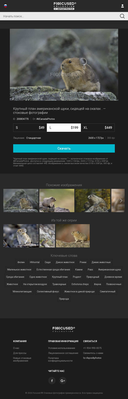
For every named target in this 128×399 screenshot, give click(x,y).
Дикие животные (101, 262)
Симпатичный (107, 291)
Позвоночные (113, 284)
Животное (12, 284)
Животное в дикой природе (79, 291)
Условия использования (61, 348)
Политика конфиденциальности (60, 359)
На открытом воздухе (35, 284)
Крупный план (60, 277)
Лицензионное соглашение (63, 353)
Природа (64, 299)
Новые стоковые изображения (22, 359)
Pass (90, 269)
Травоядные (59, 284)
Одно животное (38, 277)
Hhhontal (35, 262)
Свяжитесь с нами (93, 353)
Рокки (83, 262)
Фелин (21, 262)
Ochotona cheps (80, 284)
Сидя (47, 262)
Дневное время (113, 277)
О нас (16, 348)
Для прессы (19, 353)
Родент (77, 277)
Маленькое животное (19, 269)
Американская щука (109, 269)
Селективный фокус (48, 291)
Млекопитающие (22, 291)
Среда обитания (15, 277)
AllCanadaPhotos (45, 119)
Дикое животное (65, 262)
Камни (78, 269)
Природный (92, 277)
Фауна (97, 284)
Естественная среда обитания (53, 269)
